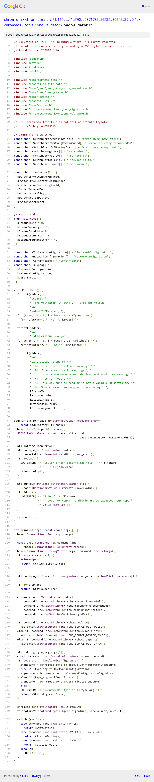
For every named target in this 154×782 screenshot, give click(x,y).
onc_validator (48, 25)
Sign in (146, 6)
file (86, 34)
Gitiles (24, 776)
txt (137, 775)
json (147, 775)
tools (29, 25)
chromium (13, 19)
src (49, 19)
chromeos (12, 25)
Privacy (35, 776)
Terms (46, 776)
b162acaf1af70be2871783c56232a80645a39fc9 (94, 19)
